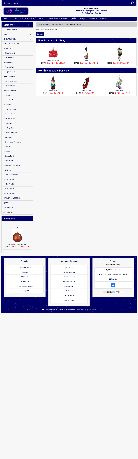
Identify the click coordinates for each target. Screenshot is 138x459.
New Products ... (9, 207)
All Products (25, 281)
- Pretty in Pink (8, 67)
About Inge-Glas (24, 291)
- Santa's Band (8, 156)
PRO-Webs (92, 310)
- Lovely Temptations (10, 133)
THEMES (46, 24)
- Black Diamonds (9, 90)
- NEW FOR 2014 (9, 179)
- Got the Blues (8, 58)
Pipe (86, 61)
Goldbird (119, 61)
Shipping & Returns (69, 272)
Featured (73, 19)
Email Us (113, 279)
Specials (25, 272)
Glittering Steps (86, 91)
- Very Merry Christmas (11, 165)
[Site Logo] (24, 11)
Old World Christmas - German (56, 19)
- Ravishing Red (9, 76)
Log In (15, 3)
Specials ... (7, 203)
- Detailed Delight (9, 109)
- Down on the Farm (10, 114)
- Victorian (7, 170)
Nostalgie (82, 19)
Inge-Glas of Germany (27, 19)
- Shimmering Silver (10, 81)
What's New (25, 277)
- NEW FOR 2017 (9, 193)
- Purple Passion (9, 72)
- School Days (8, 161)
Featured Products (25, 267)
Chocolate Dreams (57, 24)
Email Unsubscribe (69, 295)
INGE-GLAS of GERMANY (17, 30)
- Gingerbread (8, 123)
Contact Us (103, 19)
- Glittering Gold (9, 53)
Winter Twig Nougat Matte (17, 237)
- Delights (7, 104)
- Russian (6, 151)
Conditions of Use (69, 277)
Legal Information (69, 291)
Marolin (40, 19)
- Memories (7, 137)
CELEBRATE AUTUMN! (17, 44)
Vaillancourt (92, 19)
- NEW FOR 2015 (9, 184)
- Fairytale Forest (9, 118)
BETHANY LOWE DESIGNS (12, 198)
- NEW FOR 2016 (9, 189)
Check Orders (69, 300)
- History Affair (8, 128)
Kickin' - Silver (119, 91)
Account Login (69, 286)
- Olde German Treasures (12, 142)
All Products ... (8, 212)
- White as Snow (9, 86)
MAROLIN (17, 34)
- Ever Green (7, 62)
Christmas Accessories (25, 286)
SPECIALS (13, 19)
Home (7, 3)
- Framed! (7, 147)
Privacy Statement (69, 281)
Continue (40, 34)
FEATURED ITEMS (17, 39)
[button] (132, 3)
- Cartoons (7, 95)
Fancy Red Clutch (53, 61)
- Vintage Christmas (10, 175)
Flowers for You (53, 91)
